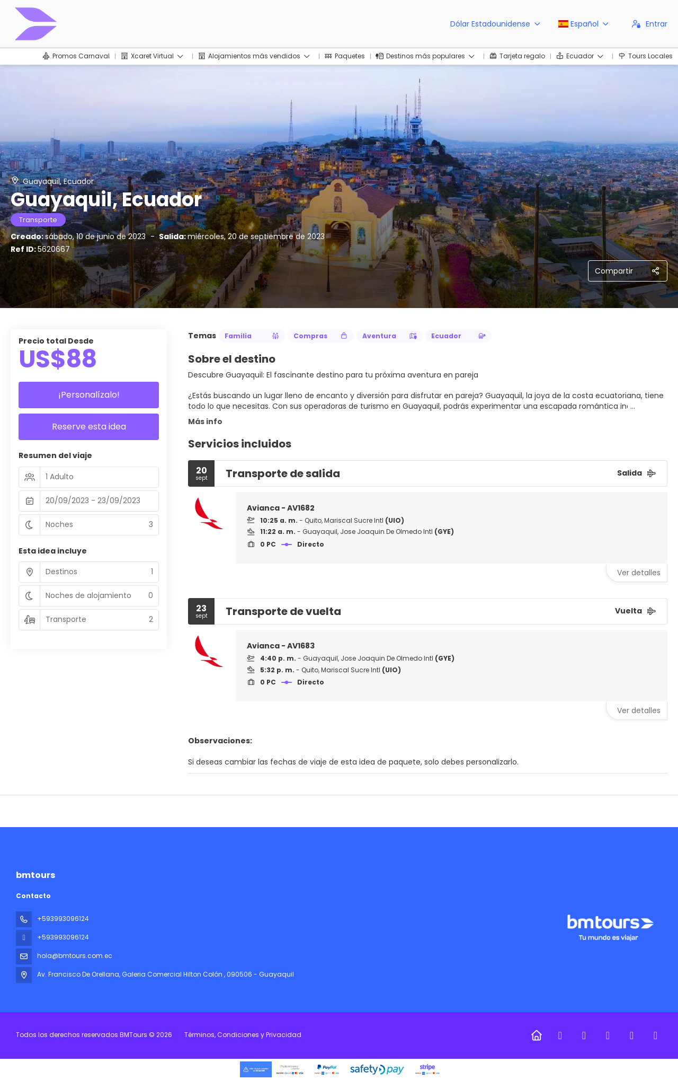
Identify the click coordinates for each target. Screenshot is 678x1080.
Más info (205, 421)
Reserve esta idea (89, 426)
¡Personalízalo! (89, 395)
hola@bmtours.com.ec (74, 955)
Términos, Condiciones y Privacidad (242, 1034)
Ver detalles (639, 572)
